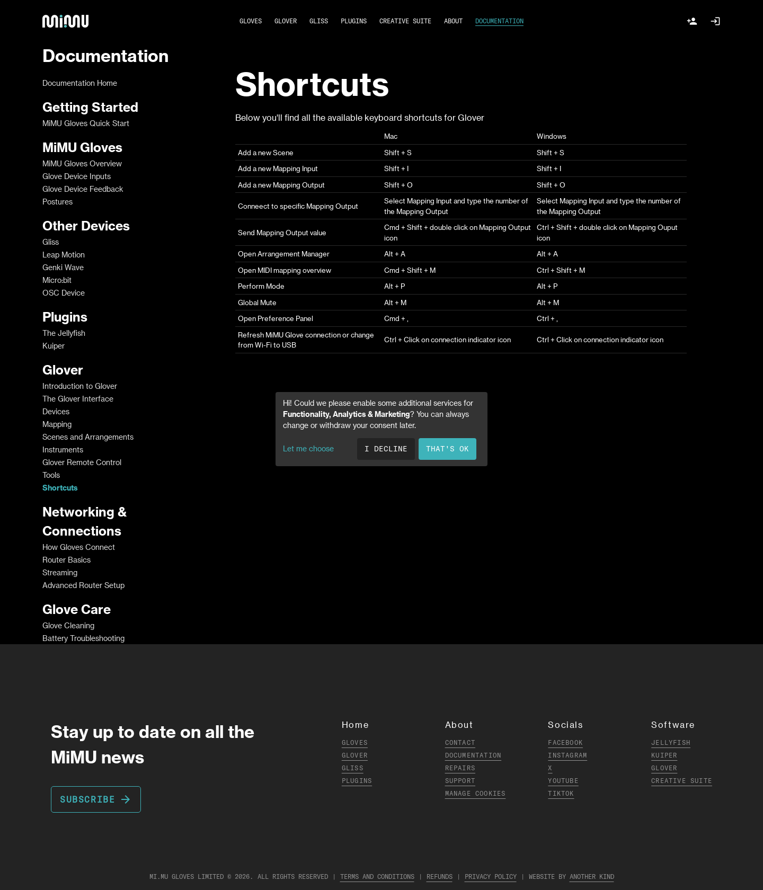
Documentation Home (79, 82)
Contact (460, 742)
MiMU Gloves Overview (82, 163)
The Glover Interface (77, 398)
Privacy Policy (491, 876)
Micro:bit (57, 279)
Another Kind (592, 876)
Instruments (62, 449)
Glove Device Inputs (76, 176)
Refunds (440, 876)
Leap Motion (63, 254)
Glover (355, 755)
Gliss (50, 241)
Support (460, 781)
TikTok (561, 793)
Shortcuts (60, 487)
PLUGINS (354, 21)
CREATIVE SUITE (405, 21)
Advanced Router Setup (83, 585)
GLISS (318, 21)
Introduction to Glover (79, 385)
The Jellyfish (63, 332)
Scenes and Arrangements (88, 436)
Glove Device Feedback (82, 188)
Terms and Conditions (377, 876)
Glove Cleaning (68, 625)
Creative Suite (681, 781)
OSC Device (63, 292)
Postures (57, 201)
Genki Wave (63, 267)
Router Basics (66, 559)
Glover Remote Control (81, 462)
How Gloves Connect (78, 546)
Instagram (567, 755)
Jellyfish (670, 742)
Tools (51, 474)
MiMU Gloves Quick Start (85, 123)
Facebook (565, 742)
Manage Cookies (475, 793)
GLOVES (250, 21)
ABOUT (453, 21)
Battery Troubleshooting (83, 638)
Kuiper (53, 345)
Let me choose (308, 448)
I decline (386, 448)
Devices (55, 411)
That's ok (447, 448)
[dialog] (381, 429)
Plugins (357, 781)
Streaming (59, 572)
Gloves (355, 742)
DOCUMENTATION (499, 21)
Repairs (460, 768)
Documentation (473, 755)
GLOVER (285, 21)
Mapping (57, 424)
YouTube (563, 781)
